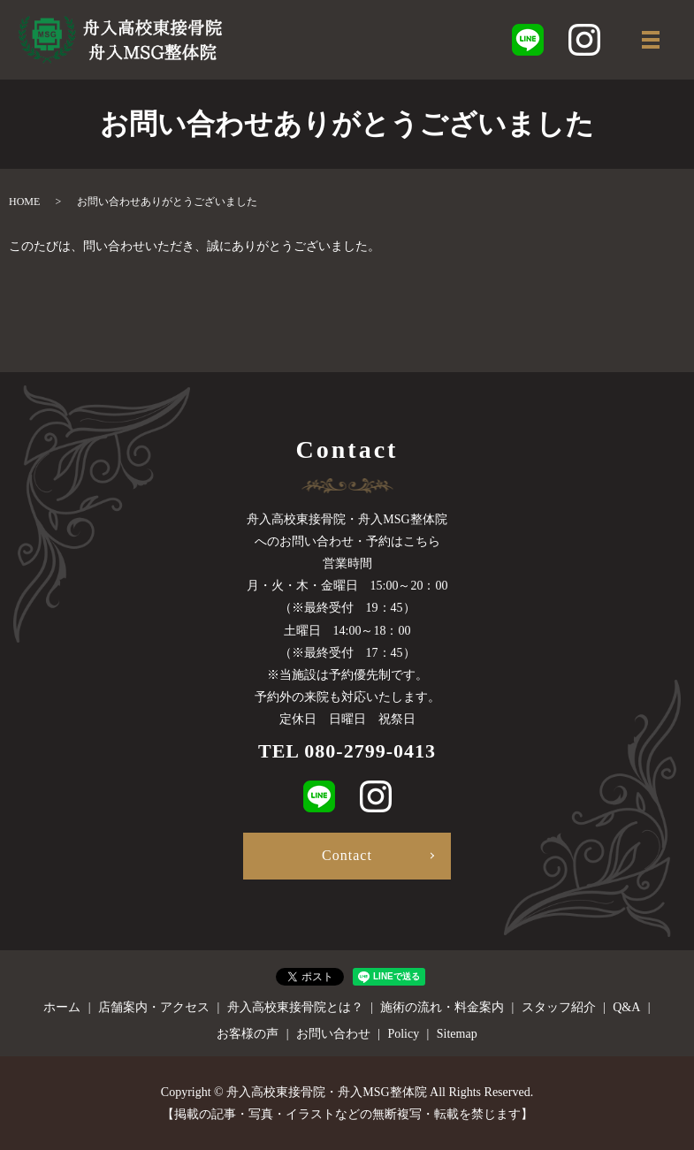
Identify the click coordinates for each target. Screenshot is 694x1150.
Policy (403, 1033)
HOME (24, 201)
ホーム (61, 1007)
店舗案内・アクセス (154, 1007)
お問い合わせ (333, 1033)
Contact (347, 855)
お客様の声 (247, 1033)
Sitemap (457, 1033)
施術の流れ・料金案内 (442, 1007)
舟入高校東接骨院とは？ (295, 1007)
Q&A (626, 1007)
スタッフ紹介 (559, 1007)
